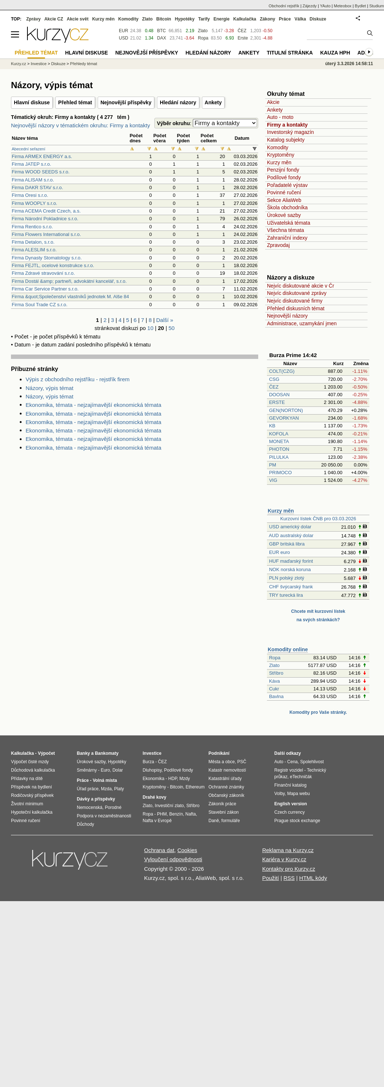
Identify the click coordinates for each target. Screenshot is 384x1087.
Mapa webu (298, 793)
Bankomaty (106, 753)
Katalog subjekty (286, 140)
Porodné (113, 807)
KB (272, 425)
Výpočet (46, 753)
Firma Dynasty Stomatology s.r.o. (47, 257)
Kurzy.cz (18, 63)
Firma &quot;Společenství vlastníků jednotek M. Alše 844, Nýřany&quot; (87, 296)
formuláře (230, 820)
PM (272, 465)
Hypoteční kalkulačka (31, 812)
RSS (289, 878)
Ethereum (194, 787)
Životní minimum (27, 803)
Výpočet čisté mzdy (30, 761)
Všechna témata (285, 230)
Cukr (274, 688)
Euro (105, 770)
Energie (222, 19)
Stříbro (276, 673)
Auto (278, 761)
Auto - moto (280, 117)
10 (150, 328)
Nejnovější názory (287, 316)
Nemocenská (89, 807)
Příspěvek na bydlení (31, 787)
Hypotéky (185, 19)
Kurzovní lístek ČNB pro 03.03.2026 (318, 518)
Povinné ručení (284, 192)
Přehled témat (75, 102)
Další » (164, 320)
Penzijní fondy (283, 170)
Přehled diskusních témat (295, 308)
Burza (148, 761)
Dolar (117, 770)
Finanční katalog (290, 785)
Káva (274, 681)
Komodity (277, 147)
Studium (376, 6)
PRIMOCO (281, 472)
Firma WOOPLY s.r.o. (34, 203)
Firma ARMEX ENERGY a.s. (42, 156)
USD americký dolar (290, 526)
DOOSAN (279, 394)
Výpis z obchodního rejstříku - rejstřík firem (77, 379)
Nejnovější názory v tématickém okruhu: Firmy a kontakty (80, 125)
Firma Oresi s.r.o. (30, 195)
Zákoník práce (222, 803)
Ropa (275, 657)
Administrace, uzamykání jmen (302, 323)
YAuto (325, 6)
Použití (270, 878)
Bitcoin (163, 19)
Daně (213, 820)
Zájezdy (309, 6)
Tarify (204, 19)
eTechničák (301, 776)
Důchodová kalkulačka (33, 770)
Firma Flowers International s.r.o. (46, 234)
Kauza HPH (335, 53)
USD (123, 38)
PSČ (241, 761)
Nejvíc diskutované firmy (295, 301)
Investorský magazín (290, 132)
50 (172, 328)
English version (290, 803)
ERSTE (277, 402)
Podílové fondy (284, 177)
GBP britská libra (287, 544)
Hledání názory (178, 102)
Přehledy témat (83, 63)
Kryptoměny (280, 155)
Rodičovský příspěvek (32, 795)
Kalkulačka (244, 19)
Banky (83, 753)
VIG (273, 480)
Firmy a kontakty (287, 125)
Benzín (176, 814)
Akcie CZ (53, 19)
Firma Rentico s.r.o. (32, 226)
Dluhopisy (152, 770)
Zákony (267, 19)
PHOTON (279, 449)
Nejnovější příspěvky (126, 102)
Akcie (273, 102)
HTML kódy (313, 878)
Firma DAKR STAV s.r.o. (37, 187)
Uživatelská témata (288, 223)
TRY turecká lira (286, 595)
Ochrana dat (159, 850)
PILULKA (279, 457)
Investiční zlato (169, 805)
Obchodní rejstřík (284, 6)
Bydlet (360, 6)
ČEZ (274, 387)
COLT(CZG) (282, 371)
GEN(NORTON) (286, 410)
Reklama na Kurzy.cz (288, 850)
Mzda (106, 788)
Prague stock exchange (297, 820)
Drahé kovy (154, 797)
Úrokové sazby (284, 215)
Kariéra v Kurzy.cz (284, 859)
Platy (119, 788)
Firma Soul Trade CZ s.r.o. (39, 304)
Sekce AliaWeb (284, 200)
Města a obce (221, 761)
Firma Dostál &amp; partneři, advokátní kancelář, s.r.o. (69, 281)
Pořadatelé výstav (287, 185)
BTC (161, 30)
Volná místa (105, 780)
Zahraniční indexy (287, 238)
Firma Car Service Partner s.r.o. (45, 289)
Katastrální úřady (225, 778)
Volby (279, 793)
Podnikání (218, 753)
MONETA (279, 441)
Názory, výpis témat (50, 388)
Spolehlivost (312, 761)
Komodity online (288, 649)
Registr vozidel (288, 770)
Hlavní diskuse (32, 102)
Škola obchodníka (287, 207)
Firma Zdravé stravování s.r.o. (43, 273)
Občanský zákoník (226, 795)
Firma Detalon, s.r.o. (33, 242)
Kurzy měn (279, 162)
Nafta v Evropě (157, 820)
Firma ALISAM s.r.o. (33, 180)
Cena (292, 761)
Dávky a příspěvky (96, 799)
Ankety (213, 102)
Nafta (190, 814)
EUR (123, 30)
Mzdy (185, 778)
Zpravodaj (278, 245)
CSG (274, 379)
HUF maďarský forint (291, 561)
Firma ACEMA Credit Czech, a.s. (46, 211)
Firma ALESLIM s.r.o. (34, 249)
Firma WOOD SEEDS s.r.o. (40, 172)
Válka (300, 19)
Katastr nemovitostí (227, 770)
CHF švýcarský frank (291, 586)
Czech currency (289, 812)
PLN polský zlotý (286, 578)
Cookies (187, 850)
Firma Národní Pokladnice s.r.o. (45, 218)
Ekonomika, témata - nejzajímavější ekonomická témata (93, 405)
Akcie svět (78, 19)
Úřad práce (87, 788)
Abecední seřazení (28, 149)
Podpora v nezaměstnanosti (104, 815)
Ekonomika (153, 778)
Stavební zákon (223, 812)
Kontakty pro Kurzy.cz (288, 869)
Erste (243, 38)
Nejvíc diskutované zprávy (297, 293)
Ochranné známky (226, 787)
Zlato (274, 665)
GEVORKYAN (284, 418)
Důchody (85, 824)
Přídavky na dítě (27, 778)
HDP (172, 778)
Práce (285, 19)
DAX (161, 38)
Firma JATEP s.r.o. (31, 164)
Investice (38, 63)
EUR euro (279, 552)
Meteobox (342, 6)
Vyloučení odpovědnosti (173, 859)
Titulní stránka (290, 53)
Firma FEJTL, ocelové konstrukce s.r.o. (53, 265)
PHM (162, 814)
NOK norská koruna (290, 569)
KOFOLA (278, 433)
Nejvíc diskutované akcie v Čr (300, 286)
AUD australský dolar (291, 535)
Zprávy (33, 19)
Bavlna (276, 696)
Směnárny (87, 770)
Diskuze (318, 19)
